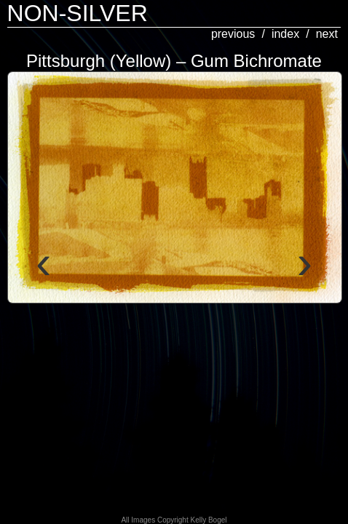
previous (233, 34)
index (285, 34)
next (327, 34)
